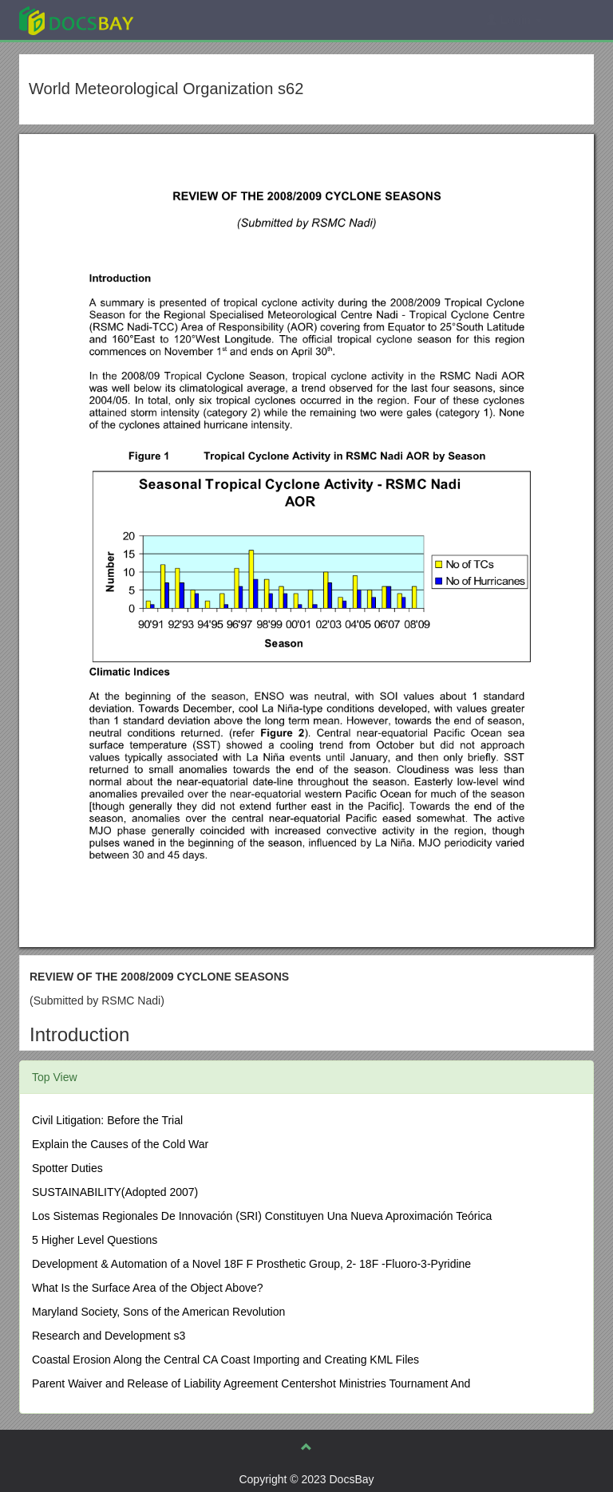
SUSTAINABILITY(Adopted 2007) (115, 1192)
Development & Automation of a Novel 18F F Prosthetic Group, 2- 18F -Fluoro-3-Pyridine (251, 1263)
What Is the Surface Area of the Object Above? (147, 1287)
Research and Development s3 (108, 1335)
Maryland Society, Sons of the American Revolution (158, 1311)
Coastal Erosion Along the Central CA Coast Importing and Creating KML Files (225, 1359)
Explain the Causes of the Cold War (120, 1144)
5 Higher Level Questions (94, 1239)
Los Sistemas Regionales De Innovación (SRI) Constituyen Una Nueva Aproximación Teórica (262, 1216)
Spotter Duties (67, 1168)
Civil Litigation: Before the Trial (107, 1120)
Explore (196, 19)
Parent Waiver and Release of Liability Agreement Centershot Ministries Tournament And (251, 1383)
